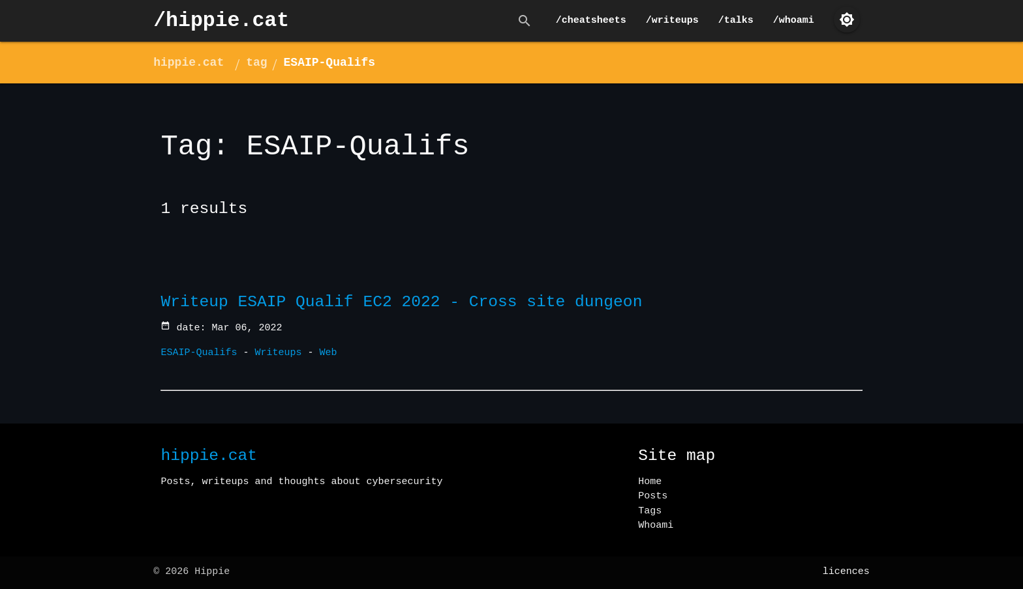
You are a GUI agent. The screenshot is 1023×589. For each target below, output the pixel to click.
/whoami (793, 20)
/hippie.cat (221, 20)
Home (650, 481)
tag (256, 62)
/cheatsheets (591, 20)
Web (328, 352)
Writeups (278, 352)
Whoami (655, 525)
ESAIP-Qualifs (329, 62)
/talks (736, 20)
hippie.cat (188, 62)
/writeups (672, 20)
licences (846, 571)
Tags (650, 511)
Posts (652, 496)
